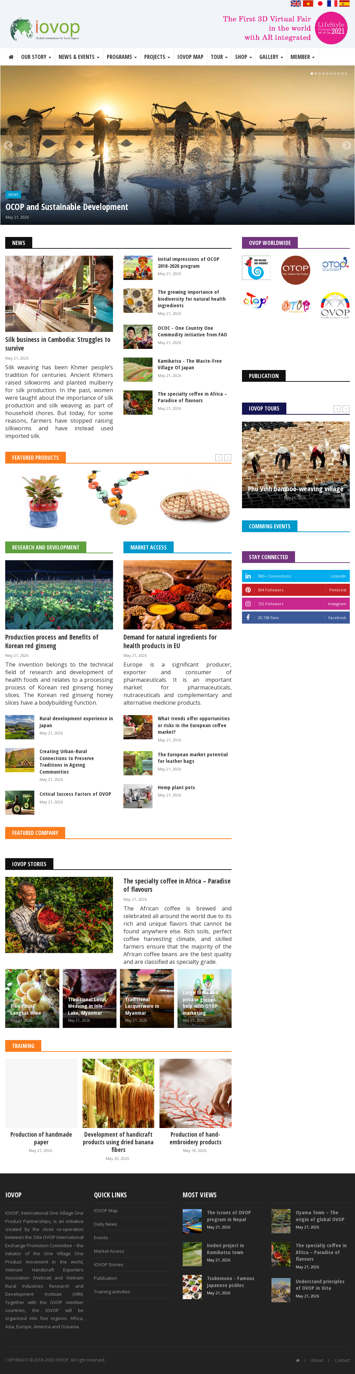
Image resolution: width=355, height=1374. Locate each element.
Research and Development (45, 547)
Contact (342, 1360)
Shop (243, 57)
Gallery (271, 57)
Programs (122, 57)
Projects (157, 57)
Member (303, 57)
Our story (36, 57)
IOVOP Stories (29, 864)
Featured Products (35, 457)
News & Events (79, 57)
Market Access (148, 547)
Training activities (112, 1291)
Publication (105, 1278)
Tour (219, 57)
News (13, 194)
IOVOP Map (191, 57)
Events (101, 1237)
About (317, 1360)
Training (23, 1046)
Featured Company (35, 833)
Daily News (105, 1224)
